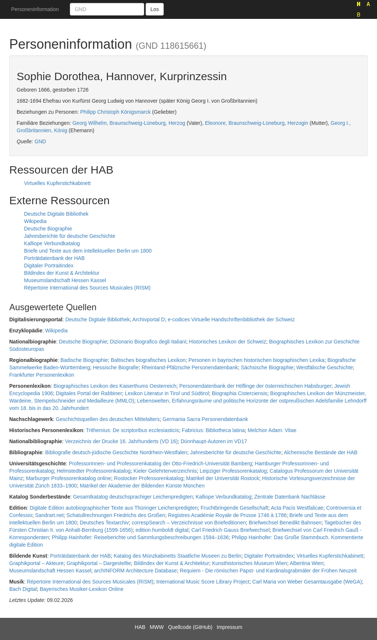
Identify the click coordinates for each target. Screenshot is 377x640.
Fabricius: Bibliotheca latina (213, 430)
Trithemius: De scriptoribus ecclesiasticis (132, 430)
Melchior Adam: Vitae (272, 430)
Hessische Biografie (116, 367)
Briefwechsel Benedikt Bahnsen (285, 523)
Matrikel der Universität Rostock (222, 478)
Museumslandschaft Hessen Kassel (65, 280)
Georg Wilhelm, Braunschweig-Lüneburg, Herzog (128, 123)
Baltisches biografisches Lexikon (148, 360)
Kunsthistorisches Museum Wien (249, 563)
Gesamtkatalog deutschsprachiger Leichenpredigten (133, 497)
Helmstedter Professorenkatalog (93, 471)
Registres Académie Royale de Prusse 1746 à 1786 (227, 515)
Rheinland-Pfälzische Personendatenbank (190, 367)
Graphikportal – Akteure (36, 563)
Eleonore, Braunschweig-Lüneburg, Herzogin (256, 123)
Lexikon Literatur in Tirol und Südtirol (167, 393)
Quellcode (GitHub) (190, 627)
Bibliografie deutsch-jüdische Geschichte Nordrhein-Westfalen (116, 452)
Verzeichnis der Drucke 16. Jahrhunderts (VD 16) (121, 441)
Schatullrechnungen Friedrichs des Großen (116, 515)
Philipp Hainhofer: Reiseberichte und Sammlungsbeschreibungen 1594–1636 (140, 537)
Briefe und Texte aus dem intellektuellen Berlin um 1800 (88, 251)
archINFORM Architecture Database (135, 571)
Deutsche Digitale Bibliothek (56, 214)
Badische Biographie (84, 360)
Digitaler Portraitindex (49, 265)
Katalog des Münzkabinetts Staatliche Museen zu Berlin (177, 556)
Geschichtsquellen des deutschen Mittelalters (108, 419)
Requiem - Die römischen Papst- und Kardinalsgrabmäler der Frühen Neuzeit (268, 571)
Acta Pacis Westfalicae (297, 508)
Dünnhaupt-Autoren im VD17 (214, 441)
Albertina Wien (306, 563)
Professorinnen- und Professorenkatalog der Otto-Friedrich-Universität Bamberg (160, 463)
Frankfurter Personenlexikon (41, 375)
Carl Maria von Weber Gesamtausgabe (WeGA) (307, 582)
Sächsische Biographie (267, 367)
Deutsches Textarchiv (104, 523)
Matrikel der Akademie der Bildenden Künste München (142, 486)
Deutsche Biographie (48, 229)
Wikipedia (35, 221)
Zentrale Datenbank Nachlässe (289, 497)
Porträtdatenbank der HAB (54, 258)
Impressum (229, 627)
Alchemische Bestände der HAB (320, 452)
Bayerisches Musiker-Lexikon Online (81, 589)
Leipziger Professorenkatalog (233, 471)
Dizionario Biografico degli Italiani (148, 342)
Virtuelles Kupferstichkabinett (57, 183)
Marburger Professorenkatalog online (68, 478)
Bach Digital (23, 589)
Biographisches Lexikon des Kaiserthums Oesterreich (115, 386)
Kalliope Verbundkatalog (52, 243)
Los (154, 9)
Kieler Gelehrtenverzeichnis (165, 471)
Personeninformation (35, 9)
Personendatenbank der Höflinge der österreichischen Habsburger (255, 386)
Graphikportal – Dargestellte (99, 563)
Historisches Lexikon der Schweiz (227, 342)
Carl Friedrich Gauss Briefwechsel (230, 530)
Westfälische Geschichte (324, 367)
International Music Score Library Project (202, 582)
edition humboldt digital (162, 530)
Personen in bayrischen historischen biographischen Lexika (256, 360)
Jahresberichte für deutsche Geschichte (69, 236)
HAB (140, 627)
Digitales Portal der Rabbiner (89, 393)
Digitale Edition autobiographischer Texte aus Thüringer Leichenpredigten (114, 508)
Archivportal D (148, 319)
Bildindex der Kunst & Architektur (61, 273)
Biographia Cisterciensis (239, 393)
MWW (157, 627)
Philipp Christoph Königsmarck (115, 112)
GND (40, 141)
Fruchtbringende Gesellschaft (234, 508)
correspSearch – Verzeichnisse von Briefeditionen (189, 523)
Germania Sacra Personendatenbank (205, 419)
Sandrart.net (49, 515)
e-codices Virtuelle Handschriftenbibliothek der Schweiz (231, 319)
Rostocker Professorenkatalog (148, 478)
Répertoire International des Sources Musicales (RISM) (87, 288)
